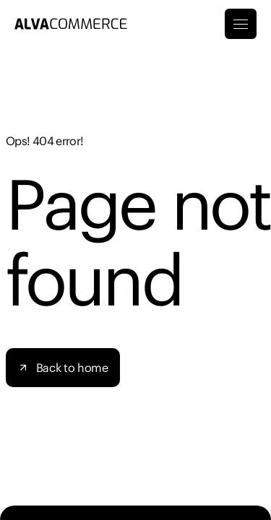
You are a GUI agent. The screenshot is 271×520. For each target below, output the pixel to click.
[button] (63, 367)
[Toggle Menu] (241, 24)
